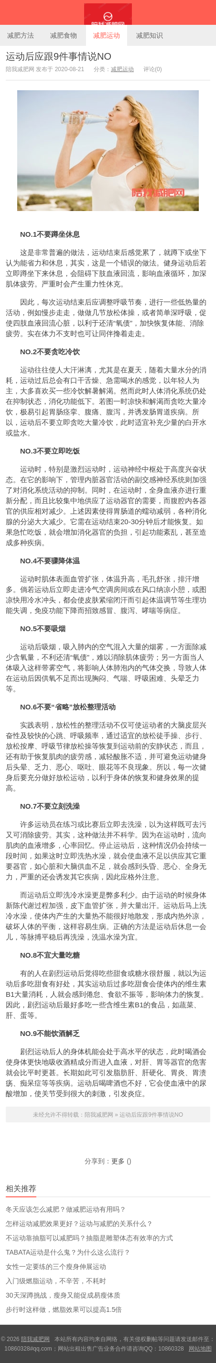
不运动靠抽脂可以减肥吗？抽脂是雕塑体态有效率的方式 (89, 1238)
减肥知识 (149, 35)
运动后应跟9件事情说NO (58, 56)
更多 (118, 1161)
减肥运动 (106, 35)
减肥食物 (63, 35)
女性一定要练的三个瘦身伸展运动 (56, 1266)
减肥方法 (20, 35)
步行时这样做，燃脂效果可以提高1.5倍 (64, 1309)
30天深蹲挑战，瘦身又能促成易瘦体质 (63, 1295)
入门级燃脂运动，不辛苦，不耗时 (56, 1281)
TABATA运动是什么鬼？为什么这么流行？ (68, 1252)
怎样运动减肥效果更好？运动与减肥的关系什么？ (79, 1223)
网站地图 (200, 1348)
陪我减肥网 (108, 12)
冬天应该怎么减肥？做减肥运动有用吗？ (66, 1209)
